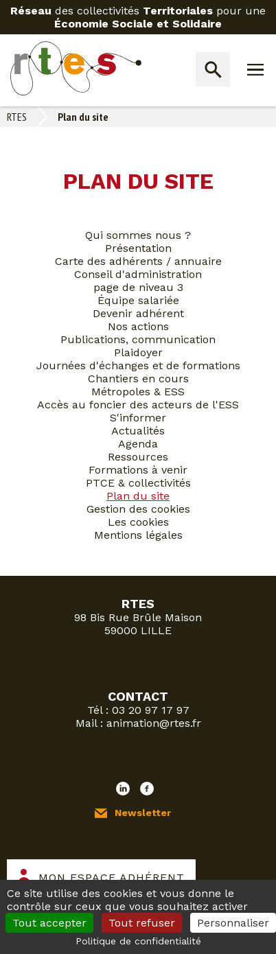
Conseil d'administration (138, 274)
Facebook (147, 788)
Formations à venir (138, 469)
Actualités (138, 430)
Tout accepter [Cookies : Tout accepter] (49, 922)
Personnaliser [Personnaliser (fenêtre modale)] (233, 922)
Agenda (138, 443)
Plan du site (138, 495)
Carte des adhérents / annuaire (138, 261)
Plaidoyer (138, 352)
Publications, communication (138, 339)
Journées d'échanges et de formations (138, 365)
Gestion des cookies (138, 508)
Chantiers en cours (138, 378)
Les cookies (138, 521)
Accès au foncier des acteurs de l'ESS (138, 404)
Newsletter (143, 812)
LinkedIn (123, 788)
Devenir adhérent (138, 313)
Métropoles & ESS (138, 391)
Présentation (138, 248)
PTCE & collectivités (138, 482)
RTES (17, 117)
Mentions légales (138, 535)
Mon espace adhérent (111, 877)
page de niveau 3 (138, 287)
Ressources (138, 456)
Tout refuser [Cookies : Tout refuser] (141, 922)
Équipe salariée (138, 300)
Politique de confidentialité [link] (138, 940)
